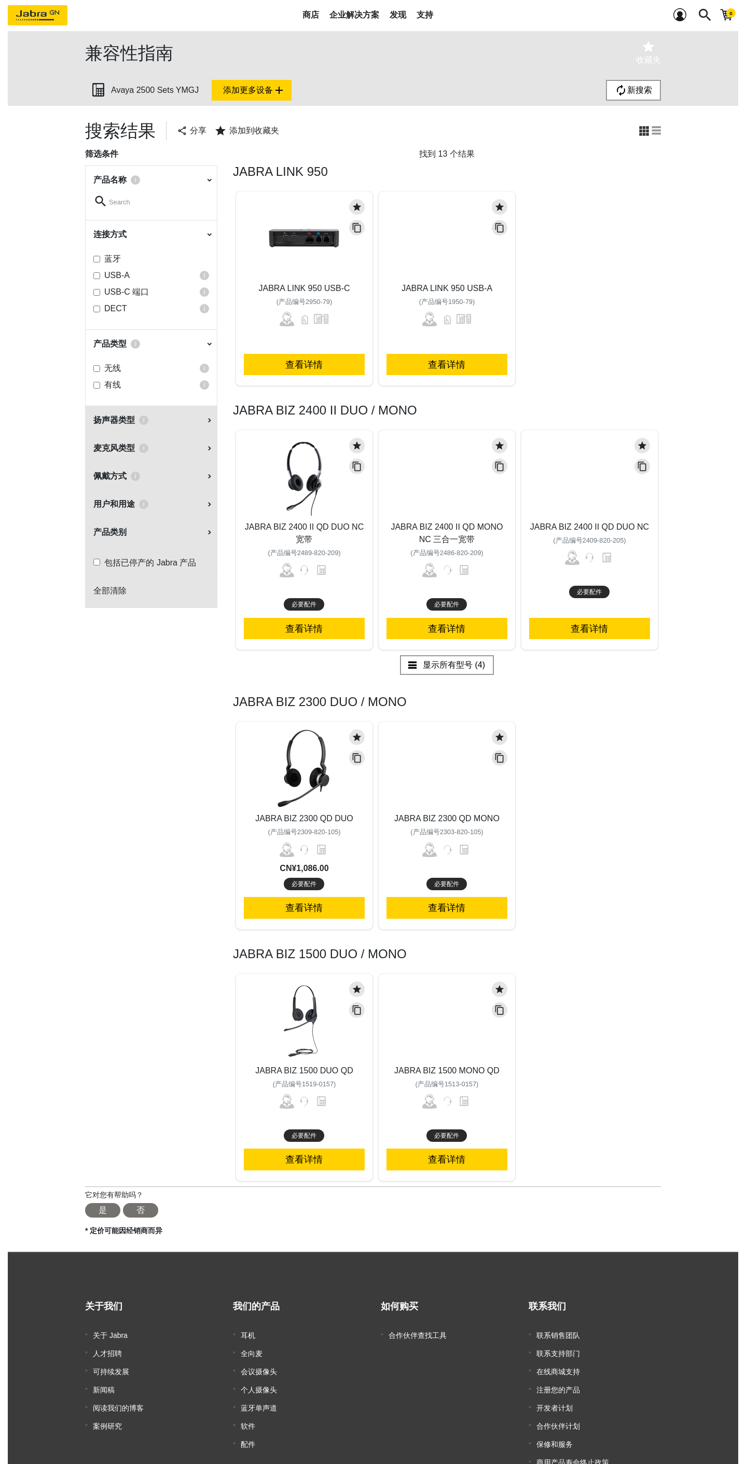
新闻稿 (104, 1381)
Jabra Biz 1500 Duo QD (304, 1070)
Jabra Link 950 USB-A (447, 288)
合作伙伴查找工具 (418, 1334)
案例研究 (107, 1412)
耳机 (248, 1334)
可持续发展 (111, 1365)
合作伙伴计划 (558, 1412)
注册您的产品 (558, 1381)
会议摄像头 (259, 1365)
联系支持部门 (558, 1350)
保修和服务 (554, 1428)
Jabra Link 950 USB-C (304, 288)
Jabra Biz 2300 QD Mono (447, 818)
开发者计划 (554, 1396)
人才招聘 (107, 1350)
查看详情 (304, 364)
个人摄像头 (259, 1381)
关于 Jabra (110, 1334)
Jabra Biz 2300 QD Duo (304, 818)
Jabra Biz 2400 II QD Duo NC (589, 526)
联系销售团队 (558, 1334)
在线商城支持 (558, 1365)
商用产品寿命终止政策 (572, 1443)
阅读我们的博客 (118, 1396)
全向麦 (252, 1350)
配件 (248, 1428)
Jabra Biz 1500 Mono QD (447, 1070)
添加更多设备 (254, 90)
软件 (248, 1412)
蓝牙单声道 (259, 1396)
